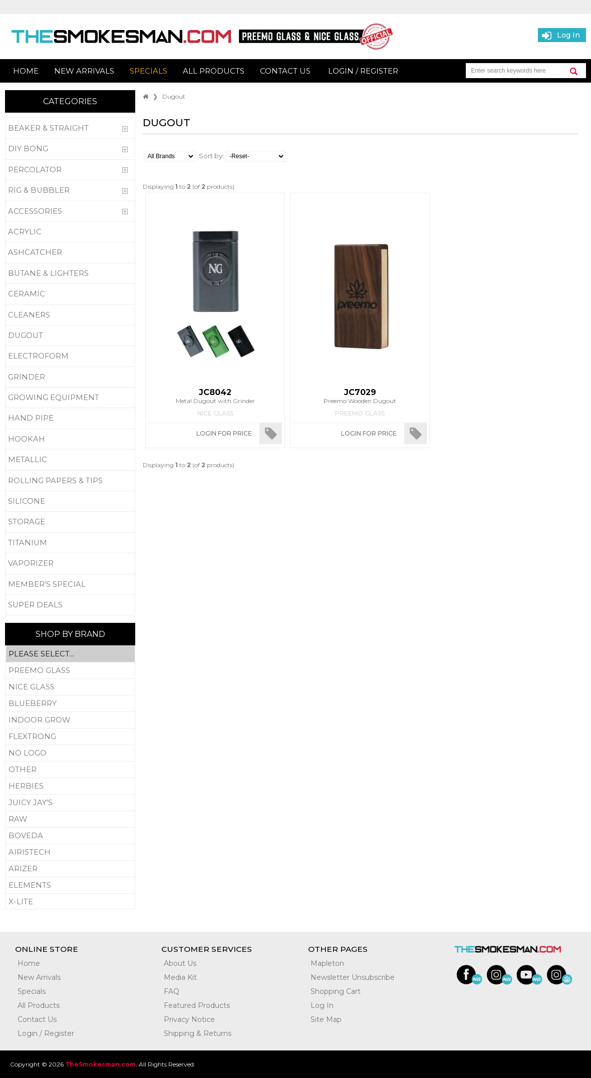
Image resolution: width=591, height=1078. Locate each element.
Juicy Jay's (70, 803)
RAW (70, 819)
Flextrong (70, 737)
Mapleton (327, 963)
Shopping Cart (336, 991)
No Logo (70, 753)
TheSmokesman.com (100, 1064)
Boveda (70, 836)
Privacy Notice (189, 1019)
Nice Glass (70, 687)
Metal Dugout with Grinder (214, 396)
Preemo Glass (70, 670)
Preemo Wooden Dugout (360, 396)
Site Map (326, 1019)
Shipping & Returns (197, 1033)
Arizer (70, 869)
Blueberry (70, 703)
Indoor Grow (70, 720)
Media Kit (180, 977)
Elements (70, 885)
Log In (322, 1005)
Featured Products (197, 1005)
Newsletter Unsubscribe (353, 977)
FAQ (171, 991)
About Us (180, 963)
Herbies (70, 786)
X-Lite (70, 902)
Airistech (70, 852)
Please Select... (70, 654)
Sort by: (211, 156)
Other (70, 770)
